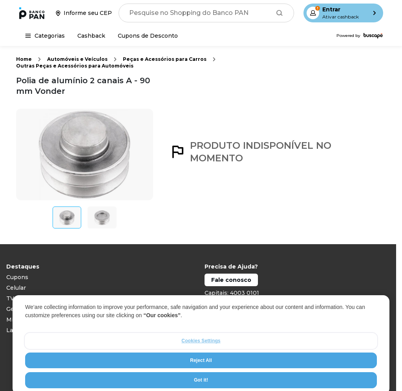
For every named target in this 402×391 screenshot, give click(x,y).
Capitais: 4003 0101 (232, 292)
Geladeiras (21, 308)
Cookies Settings (200, 355)
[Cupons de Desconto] (147, 36)
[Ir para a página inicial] (32, 13)
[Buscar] (279, 13)
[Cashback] (91, 36)
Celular (16, 287)
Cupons (17, 277)
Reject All (201, 375)
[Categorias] (45, 36)
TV (10, 298)
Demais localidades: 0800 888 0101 (254, 303)
